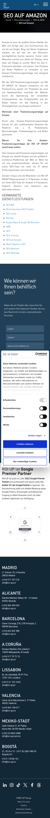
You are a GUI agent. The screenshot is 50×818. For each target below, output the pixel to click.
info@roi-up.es (9, 583)
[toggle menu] (45, 3)
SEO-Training (12, 235)
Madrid (9, 567)
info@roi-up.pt (8, 685)
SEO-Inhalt (11, 213)
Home (8, 19)
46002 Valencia (9, 703)
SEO (8, 231)
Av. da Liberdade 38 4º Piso (15, 674)
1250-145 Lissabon (11, 677)
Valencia (11, 695)
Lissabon (11, 669)
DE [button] (36, 5)
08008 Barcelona (10, 626)
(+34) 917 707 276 (10, 579)
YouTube (10, 218)
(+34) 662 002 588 (10, 631)
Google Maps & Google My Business (22, 222)
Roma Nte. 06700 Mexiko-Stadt (16, 729)
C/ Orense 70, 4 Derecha (13, 572)
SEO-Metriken (12, 248)
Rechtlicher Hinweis (23, 809)
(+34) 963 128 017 (10, 707)
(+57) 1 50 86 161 (10, 759)
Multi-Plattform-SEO (15, 244)
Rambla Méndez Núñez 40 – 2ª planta (19, 598)
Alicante (11, 592)
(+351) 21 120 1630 (11, 682)
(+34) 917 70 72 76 (11, 656)
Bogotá (9, 746)
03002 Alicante (9, 601)
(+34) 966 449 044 (10, 605)
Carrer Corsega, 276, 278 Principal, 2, (19, 623)
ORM (8, 226)
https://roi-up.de (23, 802)
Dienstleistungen (22, 19)
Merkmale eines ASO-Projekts (20, 209)
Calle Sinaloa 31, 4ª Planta (14, 726)
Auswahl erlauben (24, 453)
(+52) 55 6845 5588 (11, 733)
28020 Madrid (8, 575)
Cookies (24, 805)
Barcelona (13, 618)
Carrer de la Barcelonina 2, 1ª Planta (18, 700)
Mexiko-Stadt (16, 720)
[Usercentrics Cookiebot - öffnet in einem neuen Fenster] (35, 354)
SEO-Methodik (12, 252)
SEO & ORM (38, 19)
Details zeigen (35, 435)
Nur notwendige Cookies (25, 461)
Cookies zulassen (25, 444)
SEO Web (10, 204)
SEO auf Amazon (13, 239)
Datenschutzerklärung (23, 813)
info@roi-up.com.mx (11, 736)
